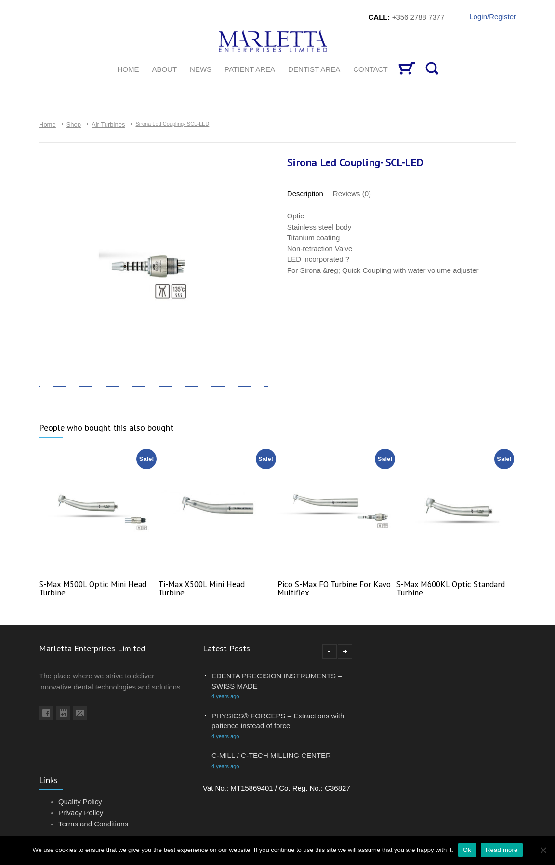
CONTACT (370, 69)
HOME (128, 69)
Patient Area (250, 69)
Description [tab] (305, 193)
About (164, 69)
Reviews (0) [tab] (352, 193)
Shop (73, 124)
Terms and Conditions (93, 824)
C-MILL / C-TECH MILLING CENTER (271, 755)
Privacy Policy (80, 813)
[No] (543, 850)
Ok (467, 849)
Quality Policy (80, 801)
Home (47, 124)
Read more (502, 849)
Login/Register (492, 16)
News (200, 69)
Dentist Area (314, 69)
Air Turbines (108, 124)
